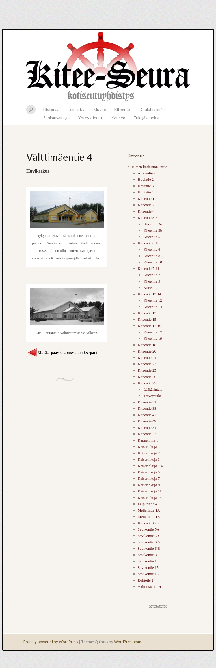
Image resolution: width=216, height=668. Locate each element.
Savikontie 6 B (149, 548)
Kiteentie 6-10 (148, 243)
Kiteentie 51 (147, 427)
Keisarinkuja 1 (149, 446)
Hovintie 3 (146, 186)
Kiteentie (122, 109)
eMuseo (118, 117)
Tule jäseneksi (146, 117)
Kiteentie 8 (152, 256)
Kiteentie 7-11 (148, 268)
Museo (100, 109)
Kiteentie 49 (147, 421)
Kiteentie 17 (153, 332)
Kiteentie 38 (147, 408)
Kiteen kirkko (148, 523)
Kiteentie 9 (152, 281)
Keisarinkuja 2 (149, 453)
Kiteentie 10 (153, 262)
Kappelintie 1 (148, 440)
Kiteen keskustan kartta (149, 167)
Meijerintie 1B (149, 516)
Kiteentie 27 (147, 383)
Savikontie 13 (148, 561)
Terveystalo (152, 396)
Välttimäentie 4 (149, 586)
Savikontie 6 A (149, 542)
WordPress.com (127, 641)
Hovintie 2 (146, 179)
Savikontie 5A (148, 529)
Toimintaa (76, 109)
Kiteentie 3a (153, 224)
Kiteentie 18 (147, 345)
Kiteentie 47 (147, 415)
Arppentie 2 (147, 173)
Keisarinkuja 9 (149, 485)
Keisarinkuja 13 (150, 497)
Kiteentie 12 (153, 300)
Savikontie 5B (148, 536)
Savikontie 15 (148, 567)
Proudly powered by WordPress (50, 641)
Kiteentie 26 (147, 376)
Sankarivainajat (56, 117)
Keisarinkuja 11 (149, 491)
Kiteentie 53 (147, 434)
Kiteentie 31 (147, 402)
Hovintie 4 (146, 192)
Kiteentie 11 (153, 287)
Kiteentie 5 (152, 237)
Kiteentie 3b (153, 230)
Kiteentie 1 (146, 198)
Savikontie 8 (147, 555)
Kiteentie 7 (152, 275)
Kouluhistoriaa (152, 109)
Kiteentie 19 (153, 338)
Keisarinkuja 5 (149, 472)
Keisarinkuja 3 (149, 459)
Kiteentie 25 (147, 370)
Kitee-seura (108, 66)
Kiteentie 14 (153, 307)
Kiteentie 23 (147, 364)
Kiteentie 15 (147, 319)
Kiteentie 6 (152, 249)
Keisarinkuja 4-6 (150, 466)
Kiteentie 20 (147, 351)
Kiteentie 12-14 (149, 294)
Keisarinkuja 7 (149, 478)
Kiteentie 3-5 (147, 217)
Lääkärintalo (153, 389)
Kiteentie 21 (147, 357)
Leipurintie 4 (147, 504)
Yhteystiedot (90, 117)
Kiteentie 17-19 (149, 326)
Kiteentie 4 (146, 211)
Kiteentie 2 (146, 205)
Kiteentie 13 (147, 313)
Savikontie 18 (148, 574)
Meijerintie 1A (149, 510)
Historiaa (51, 109)
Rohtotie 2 (146, 580)
